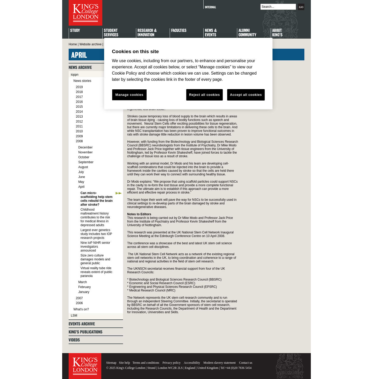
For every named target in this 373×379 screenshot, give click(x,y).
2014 (79, 111)
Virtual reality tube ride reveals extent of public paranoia (96, 272)
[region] (188, 73)
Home (73, 44)
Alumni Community (247, 33)
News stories (82, 81)
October (83, 157)
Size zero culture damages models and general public (95, 259)
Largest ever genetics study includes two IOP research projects (96, 234)
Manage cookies (130, 95)
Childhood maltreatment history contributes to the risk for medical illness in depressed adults (95, 217)
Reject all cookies (204, 95)
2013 (79, 116)
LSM (74, 315)
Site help (124, 362)
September (86, 162)
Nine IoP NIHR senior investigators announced (95, 246)
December (85, 147)
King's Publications (85, 332)
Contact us (245, 362)
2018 (79, 92)
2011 (79, 126)
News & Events (211, 33)
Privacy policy (172, 362)
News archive (80, 67)
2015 (79, 107)
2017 (79, 97)
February (84, 287)
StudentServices (111, 33)
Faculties (179, 30)
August (83, 167)
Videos (74, 340)
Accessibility (192, 362)
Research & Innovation (147, 33)
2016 (79, 102)
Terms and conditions (145, 362)
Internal (210, 7)
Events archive (82, 324)
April (81, 187)
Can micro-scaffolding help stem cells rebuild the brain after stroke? (97, 198)
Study (75, 30)
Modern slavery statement (219, 362)
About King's (277, 33)
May (81, 182)
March (82, 282)
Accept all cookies (246, 95)
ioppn (74, 74)
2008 (79, 141)
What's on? (81, 309)
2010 (79, 131)
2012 (79, 121)
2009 (79, 136)
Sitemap (111, 362)
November (85, 152)
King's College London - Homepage (85, 13)
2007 (79, 298)
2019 (79, 87)
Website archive (91, 44)
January (83, 292)
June (81, 177)
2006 (79, 303)
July (81, 172)
